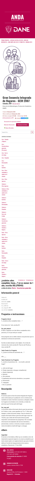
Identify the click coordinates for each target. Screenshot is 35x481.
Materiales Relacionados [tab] (9, 124)
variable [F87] (29, 42)
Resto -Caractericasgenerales (5, 267)
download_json (29, 280)
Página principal (5, 40)
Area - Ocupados (5, 158)
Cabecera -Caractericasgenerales (5, 221)
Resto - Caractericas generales (21, 288)
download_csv (21, 280)
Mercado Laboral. (16, 103)
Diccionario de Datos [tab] (22, 124)
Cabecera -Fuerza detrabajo (4, 214)
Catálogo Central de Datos (16, 40)
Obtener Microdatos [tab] (9, 128)
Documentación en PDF (8, 118)
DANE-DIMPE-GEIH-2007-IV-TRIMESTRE (16, 42)
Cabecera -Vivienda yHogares (4, 228)
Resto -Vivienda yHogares (4, 274)
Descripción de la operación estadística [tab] (12, 121)
